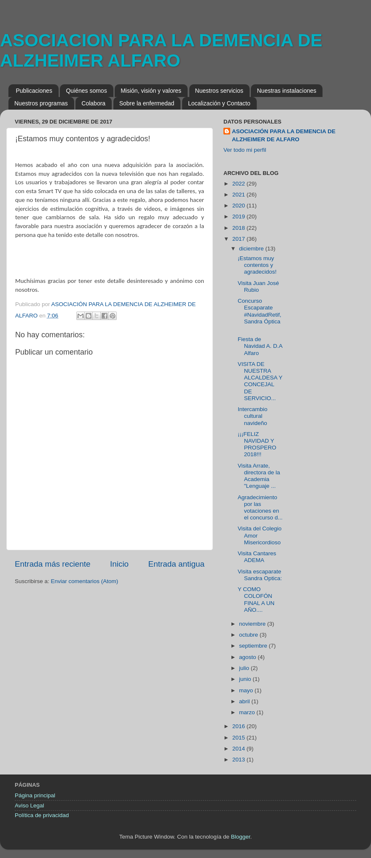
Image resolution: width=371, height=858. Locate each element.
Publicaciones (34, 90)
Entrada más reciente (53, 563)
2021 (239, 194)
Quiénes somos (86, 90)
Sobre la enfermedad (147, 103)
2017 (239, 239)
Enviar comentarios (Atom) (84, 581)
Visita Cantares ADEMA (257, 556)
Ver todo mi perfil (244, 150)
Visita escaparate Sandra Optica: (260, 574)
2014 (239, 748)
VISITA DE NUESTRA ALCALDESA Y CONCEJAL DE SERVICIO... (260, 381)
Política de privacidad (42, 815)
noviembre (253, 624)
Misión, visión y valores (151, 90)
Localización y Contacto (219, 103)
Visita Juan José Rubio (258, 286)
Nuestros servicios (219, 90)
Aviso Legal (29, 805)
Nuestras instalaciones (286, 90)
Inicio (119, 563)
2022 (239, 183)
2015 (239, 737)
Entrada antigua (176, 563)
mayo (247, 690)
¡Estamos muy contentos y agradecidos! (257, 265)
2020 (239, 205)
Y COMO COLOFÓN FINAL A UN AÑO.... (256, 599)
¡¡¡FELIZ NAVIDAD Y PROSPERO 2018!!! (257, 444)
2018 (239, 228)
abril (245, 701)
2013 (239, 759)
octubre (249, 635)
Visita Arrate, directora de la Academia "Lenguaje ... (259, 476)
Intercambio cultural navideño (253, 416)
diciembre (252, 248)
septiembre (254, 646)
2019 (239, 216)
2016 (239, 726)
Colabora (93, 103)
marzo (247, 712)
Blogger (240, 837)
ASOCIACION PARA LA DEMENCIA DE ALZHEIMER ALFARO (161, 50)
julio (245, 668)
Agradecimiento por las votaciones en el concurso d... (260, 507)
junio (246, 679)
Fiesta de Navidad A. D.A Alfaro (260, 346)
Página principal (35, 795)
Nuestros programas (41, 103)
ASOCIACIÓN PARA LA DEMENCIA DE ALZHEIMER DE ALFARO (284, 135)
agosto (248, 657)
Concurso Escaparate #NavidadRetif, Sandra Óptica (260, 314)
